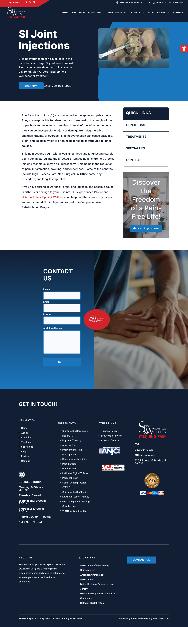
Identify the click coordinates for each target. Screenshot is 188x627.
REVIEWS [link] (162, 13)
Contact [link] (25, 460)
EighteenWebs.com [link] (159, 618)
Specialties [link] (27, 446)
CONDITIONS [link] (95, 13)
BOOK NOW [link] (176, 2)
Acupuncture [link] (69, 445)
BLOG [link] (151, 13)
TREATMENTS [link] (115, 13)
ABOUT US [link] (76, 13)
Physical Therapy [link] (71, 440)
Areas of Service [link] (110, 440)
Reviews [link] (25, 456)
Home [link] (24, 428)
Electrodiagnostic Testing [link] (76, 501)
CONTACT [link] (178, 13)
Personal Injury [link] (70, 477)
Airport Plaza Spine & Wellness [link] (45, 197)
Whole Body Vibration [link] (74, 510)
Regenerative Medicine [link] (74, 459)
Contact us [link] (141, 559)
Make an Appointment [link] (146, 228)
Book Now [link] (31, 85)
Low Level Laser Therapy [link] (75, 496)
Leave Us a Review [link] (111, 435)
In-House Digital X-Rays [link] (75, 473)
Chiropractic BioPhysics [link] (75, 492)
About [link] (24, 432)
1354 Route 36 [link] (144, 460)
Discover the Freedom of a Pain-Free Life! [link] (146, 199)
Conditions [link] (27, 437)
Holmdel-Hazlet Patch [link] (92, 603)
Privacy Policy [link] (109, 431)
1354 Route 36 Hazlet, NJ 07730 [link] (133, 2)
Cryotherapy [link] (69, 506)
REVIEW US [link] (159, 2)
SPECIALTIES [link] (135, 13)
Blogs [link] (24, 451)
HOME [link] (65, 13)
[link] (184, 48)
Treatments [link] (27, 442)
